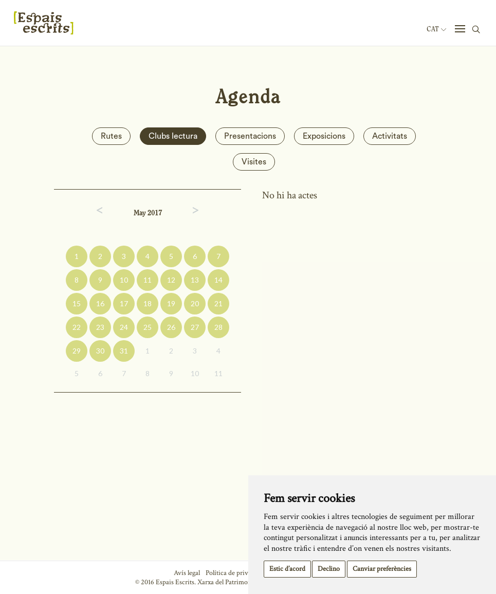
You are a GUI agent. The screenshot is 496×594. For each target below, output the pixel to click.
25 (147, 327)
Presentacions (250, 136)
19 (171, 303)
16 (100, 303)
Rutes (111, 136)
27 (195, 327)
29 (76, 350)
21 (218, 303)
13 (195, 279)
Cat (436, 29)
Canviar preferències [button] (382, 568)
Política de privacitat (235, 573)
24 (124, 327)
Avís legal (187, 573)
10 (124, 279)
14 (218, 279)
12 (171, 279)
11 (147, 279)
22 (76, 327)
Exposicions (324, 136)
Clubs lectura (173, 136)
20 (195, 303)
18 (147, 303)
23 (100, 327)
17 (124, 303)
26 (171, 327)
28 (218, 327)
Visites (254, 162)
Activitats (389, 136)
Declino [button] (329, 568)
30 (100, 350)
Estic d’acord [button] (287, 568)
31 (124, 350)
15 (76, 303)
